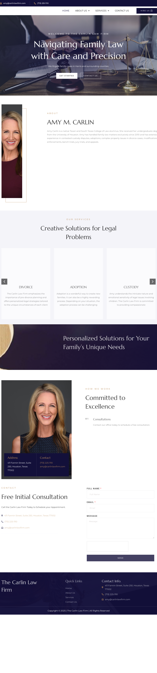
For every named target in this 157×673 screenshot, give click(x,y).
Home (65, 10)
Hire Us (147, 11)
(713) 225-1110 (41, 3)
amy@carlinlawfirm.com (13, 3)
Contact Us (122, 10)
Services (102, 10)
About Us (82, 10)
